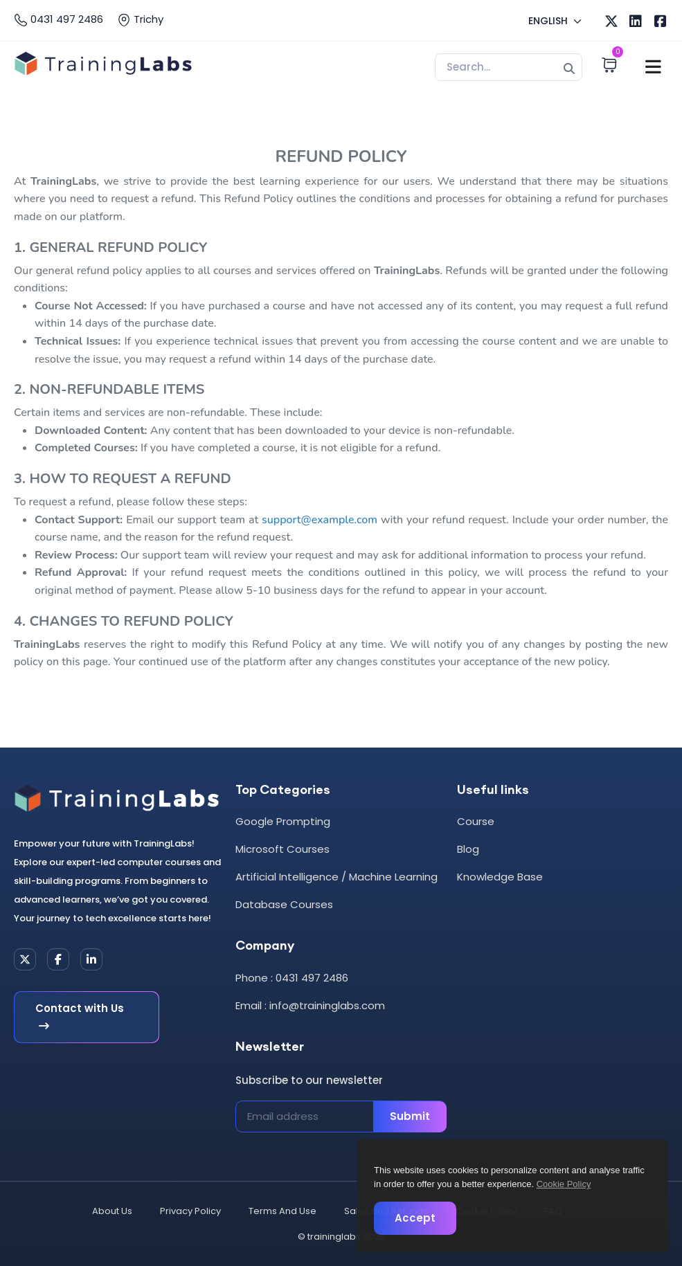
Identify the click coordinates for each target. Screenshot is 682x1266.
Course (475, 821)
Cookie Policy (564, 1184)
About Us (112, 1211)
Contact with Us (79, 1017)
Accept (415, 1218)
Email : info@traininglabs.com (310, 1005)
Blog (468, 849)
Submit (410, 1116)
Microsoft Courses (282, 849)
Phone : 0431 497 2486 (291, 977)
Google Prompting (282, 821)
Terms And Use (282, 1211)
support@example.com (319, 519)
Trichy (140, 19)
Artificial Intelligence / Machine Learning (336, 876)
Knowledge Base (500, 876)
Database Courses (284, 904)
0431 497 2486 (58, 19)
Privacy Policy (190, 1211)
